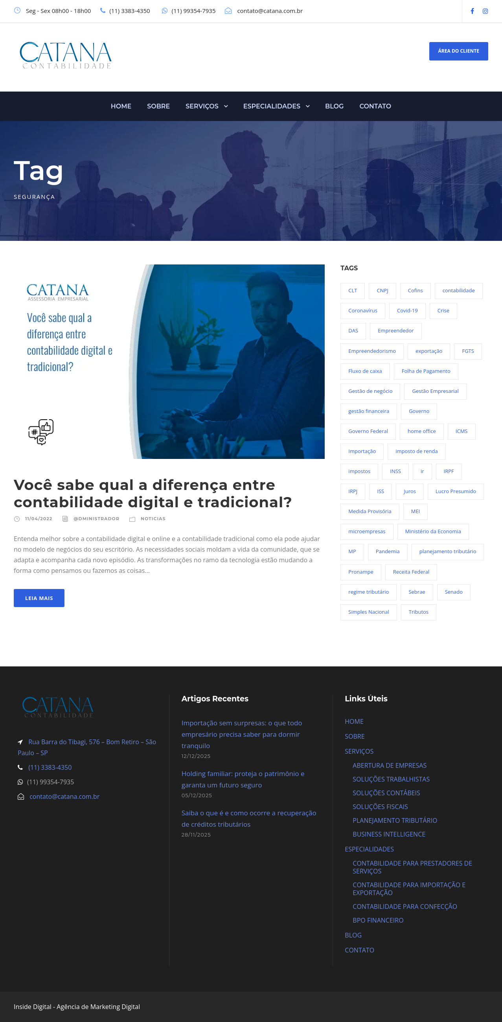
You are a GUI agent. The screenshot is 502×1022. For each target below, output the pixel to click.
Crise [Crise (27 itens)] (443, 310)
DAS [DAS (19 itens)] (353, 330)
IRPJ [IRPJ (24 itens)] (352, 491)
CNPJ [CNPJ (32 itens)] (382, 290)
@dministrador (97, 518)
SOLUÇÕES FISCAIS (380, 806)
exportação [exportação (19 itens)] (429, 350)
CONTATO (375, 106)
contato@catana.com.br (64, 796)
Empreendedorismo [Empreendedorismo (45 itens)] (372, 350)
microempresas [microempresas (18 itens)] (366, 531)
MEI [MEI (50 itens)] (415, 511)
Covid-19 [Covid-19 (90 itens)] (407, 310)
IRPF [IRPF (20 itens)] (449, 471)
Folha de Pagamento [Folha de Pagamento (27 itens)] (426, 370)
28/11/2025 (196, 834)
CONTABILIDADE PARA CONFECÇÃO (405, 906)
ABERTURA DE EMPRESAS (390, 765)
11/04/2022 (38, 518)
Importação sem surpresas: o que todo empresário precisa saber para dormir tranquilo (242, 734)
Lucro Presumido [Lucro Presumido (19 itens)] (456, 491)
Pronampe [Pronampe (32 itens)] (360, 571)
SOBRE (158, 106)
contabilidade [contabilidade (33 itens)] (459, 290)
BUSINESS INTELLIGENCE (389, 834)
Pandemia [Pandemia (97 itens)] (388, 551)
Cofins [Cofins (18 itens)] (415, 290)
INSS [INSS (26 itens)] (395, 471)
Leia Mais (39, 598)
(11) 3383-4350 (49, 767)
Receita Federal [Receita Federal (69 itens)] (411, 571)
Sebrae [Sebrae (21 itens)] (416, 591)
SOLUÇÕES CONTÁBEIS (386, 793)
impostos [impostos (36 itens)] (359, 471)
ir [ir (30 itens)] (422, 471)
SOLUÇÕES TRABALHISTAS (391, 779)
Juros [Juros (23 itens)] (410, 491)
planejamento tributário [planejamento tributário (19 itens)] (447, 551)
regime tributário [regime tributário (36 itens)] (368, 591)
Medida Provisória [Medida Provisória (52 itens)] (369, 511)
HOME (121, 106)
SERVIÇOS (202, 106)
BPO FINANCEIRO (378, 920)
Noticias (153, 518)
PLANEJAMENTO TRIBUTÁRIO (395, 820)
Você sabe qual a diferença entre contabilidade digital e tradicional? (153, 493)
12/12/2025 (196, 756)
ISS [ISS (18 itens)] (380, 491)
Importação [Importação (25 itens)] (362, 451)
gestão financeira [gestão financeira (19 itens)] (368, 411)
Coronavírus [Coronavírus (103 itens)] (362, 310)
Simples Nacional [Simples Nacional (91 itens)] (368, 611)
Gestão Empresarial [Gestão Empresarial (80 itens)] (435, 390)
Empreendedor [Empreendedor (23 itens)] (396, 330)
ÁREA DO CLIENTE (458, 51)
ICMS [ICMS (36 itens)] (462, 431)
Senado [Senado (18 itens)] (454, 591)
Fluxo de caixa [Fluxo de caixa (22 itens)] (365, 370)
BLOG (334, 106)
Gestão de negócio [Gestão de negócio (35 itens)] (370, 390)
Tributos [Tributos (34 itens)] (418, 611)
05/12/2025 (197, 795)
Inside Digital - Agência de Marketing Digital (77, 1006)
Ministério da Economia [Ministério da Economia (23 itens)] (433, 531)
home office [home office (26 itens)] (422, 431)
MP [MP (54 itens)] (352, 551)
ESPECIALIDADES (271, 106)
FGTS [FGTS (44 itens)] (468, 350)
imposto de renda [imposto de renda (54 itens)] (416, 451)
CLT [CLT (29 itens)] (352, 290)
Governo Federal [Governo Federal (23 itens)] (368, 431)
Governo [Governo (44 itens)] (419, 411)
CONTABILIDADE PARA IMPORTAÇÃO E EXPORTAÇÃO (409, 889)
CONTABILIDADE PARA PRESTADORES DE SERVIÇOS (412, 867)
